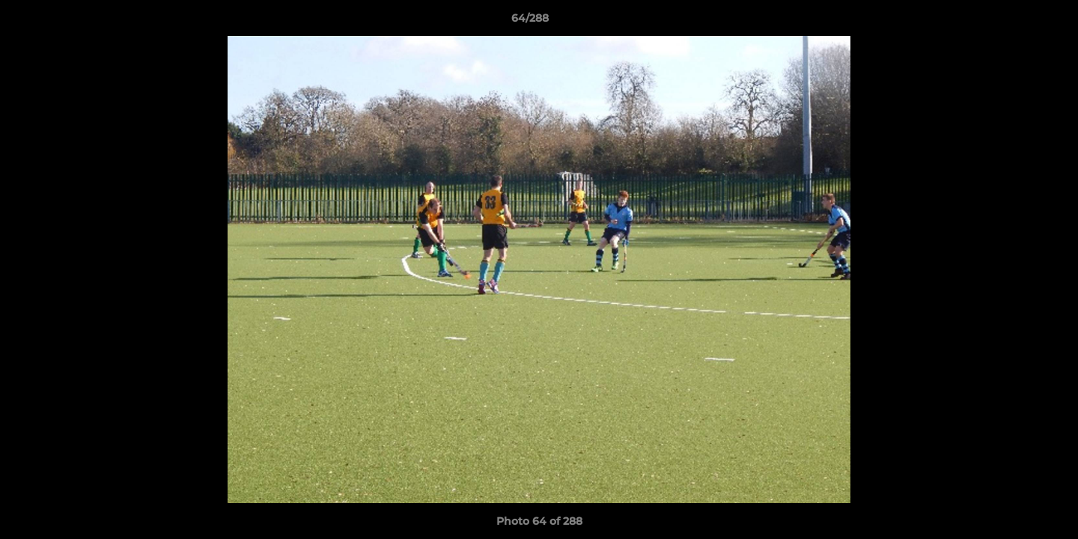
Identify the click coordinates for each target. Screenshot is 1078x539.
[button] (1015, 21)
